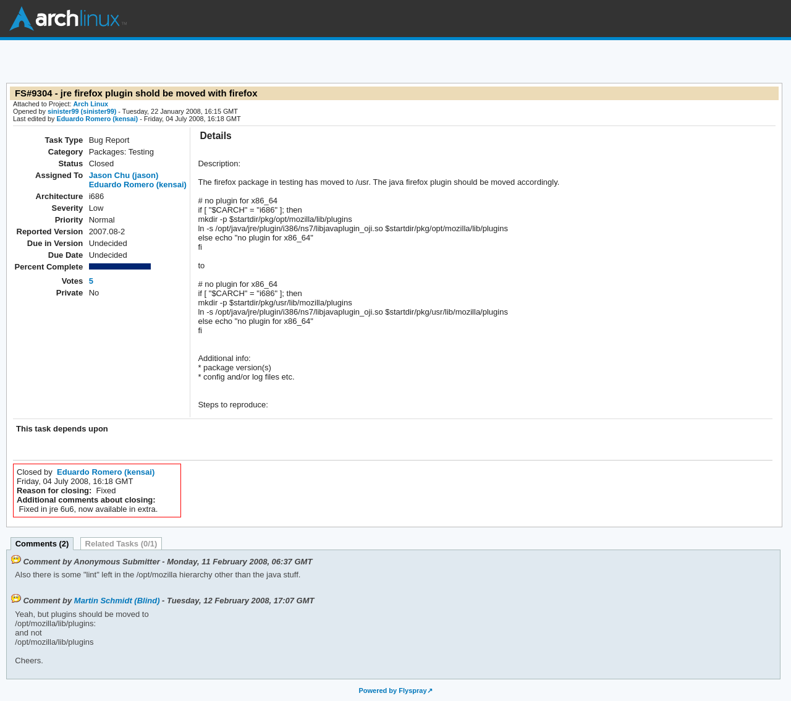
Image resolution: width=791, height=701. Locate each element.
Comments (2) (42, 543)
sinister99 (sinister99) (82, 111)
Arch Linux (68, 18)
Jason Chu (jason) (124, 175)
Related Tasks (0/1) (121, 543)
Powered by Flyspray (392, 690)
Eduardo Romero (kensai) (97, 118)
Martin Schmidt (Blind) (117, 600)
